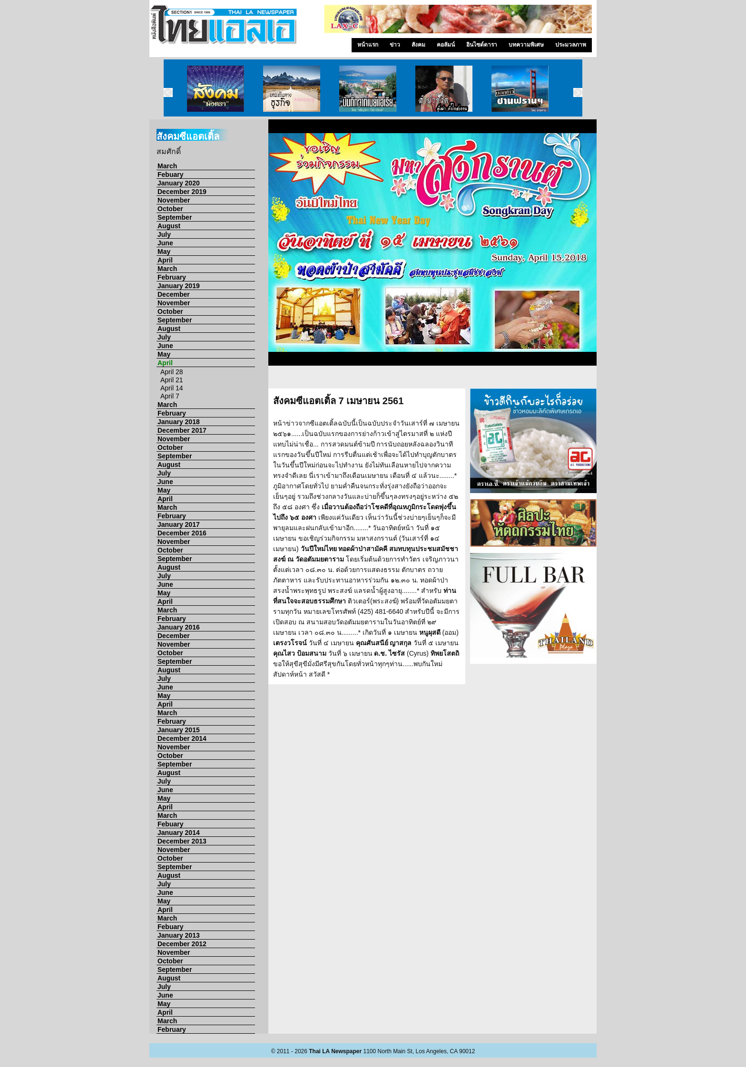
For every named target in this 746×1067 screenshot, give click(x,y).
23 (502, 380)
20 (466, 380)
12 (549, 370)
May (163, 251)
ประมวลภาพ (570, 44)
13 (561, 370)
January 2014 (178, 832)
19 (454, 380)
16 (418, 380)
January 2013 (178, 935)
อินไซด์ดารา (481, 44)
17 (430, 380)
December (173, 294)
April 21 (171, 380)
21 (478, 380)
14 (573, 370)
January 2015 (178, 730)
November (173, 200)
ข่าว (395, 44)
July (164, 234)
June (165, 243)
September (174, 217)
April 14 (171, 388)
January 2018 (178, 422)
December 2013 (181, 841)
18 (442, 380)
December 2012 (181, 944)
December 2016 (181, 533)
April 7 (169, 396)
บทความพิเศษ (526, 44)
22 (490, 380)
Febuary (170, 174)
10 (525, 370)
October (170, 209)
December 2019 (181, 191)
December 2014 (181, 738)
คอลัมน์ (446, 44)
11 (537, 370)
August (168, 226)
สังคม (418, 44)
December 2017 (181, 430)
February (171, 277)
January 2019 (178, 286)
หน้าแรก (367, 44)
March (167, 166)
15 (585, 370)
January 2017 (178, 524)
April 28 (171, 372)
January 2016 (178, 627)
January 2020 (178, 183)
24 (514, 380)
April (165, 260)
